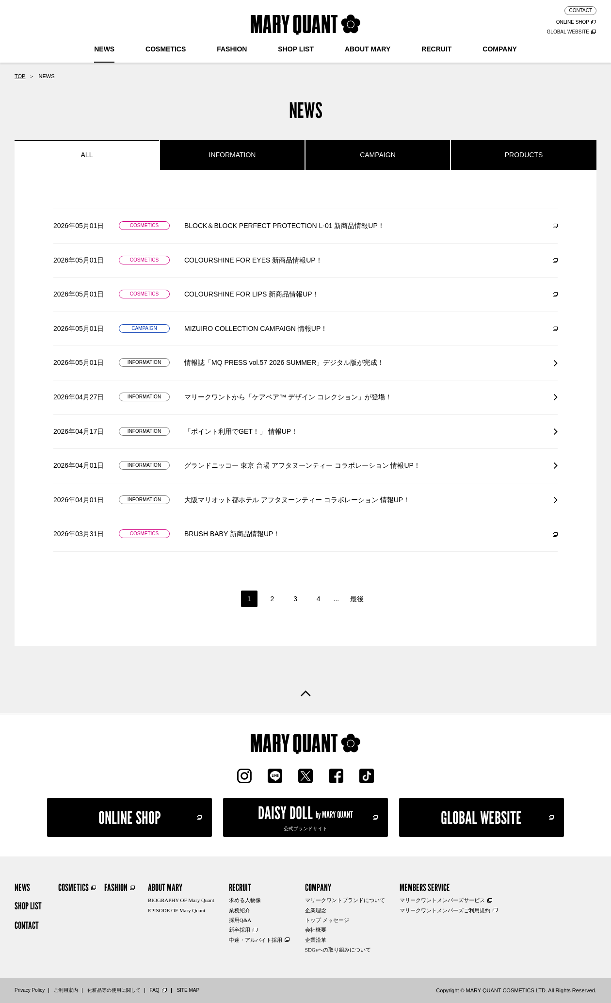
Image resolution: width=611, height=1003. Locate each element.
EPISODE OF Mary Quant (176, 910)
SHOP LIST (296, 49)
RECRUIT (436, 49)
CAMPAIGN (378, 155)
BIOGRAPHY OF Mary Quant (181, 900)
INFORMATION (232, 155)
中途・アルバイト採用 (255, 940)
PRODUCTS (524, 155)
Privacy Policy (30, 990)
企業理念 (315, 910)
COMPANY (499, 49)
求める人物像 (245, 900)
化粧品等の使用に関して (114, 990)
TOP (20, 76)
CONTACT (580, 10)
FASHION (232, 49)
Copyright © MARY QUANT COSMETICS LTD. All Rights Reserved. (516, 990)
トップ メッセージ (327, 920)
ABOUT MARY (367, 49)
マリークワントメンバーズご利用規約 (445, 910)
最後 (357, 599)
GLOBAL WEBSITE (568, 31)
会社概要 (315, 930)
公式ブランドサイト (305, 816)
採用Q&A (240, 920)
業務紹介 (239, 910)
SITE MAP (188, 990)
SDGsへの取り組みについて (338, 950)
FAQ (155, 990)
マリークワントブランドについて (345, 900)
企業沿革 (315, 940)
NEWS (104, 49)
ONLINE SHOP (572, 22)
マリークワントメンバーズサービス (442, 900)
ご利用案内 (66, 990)
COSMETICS (165, 49)
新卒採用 (239, 930)
